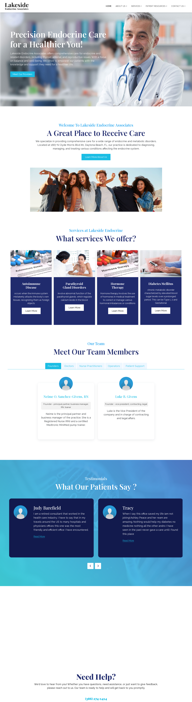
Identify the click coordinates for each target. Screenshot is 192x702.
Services (135, 6)
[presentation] (90, 566)
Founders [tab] (53, 366)
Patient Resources (155, 6)
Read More (40, 536)
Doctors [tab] (69, 366)
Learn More (31, 311)
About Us (120, 6)
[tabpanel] (96, 410)
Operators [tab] (114, 366)
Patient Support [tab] (135, 366)
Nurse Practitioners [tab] (90, 366)
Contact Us (177, 6)
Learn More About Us (96, 157)
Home (108, 6)
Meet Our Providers (25, 74)
